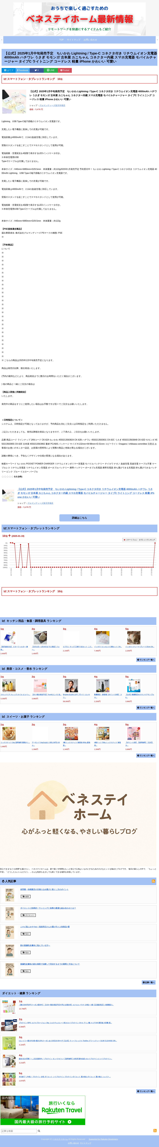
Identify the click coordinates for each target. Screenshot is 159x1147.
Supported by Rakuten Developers (103, 1139)
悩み (26, 934)
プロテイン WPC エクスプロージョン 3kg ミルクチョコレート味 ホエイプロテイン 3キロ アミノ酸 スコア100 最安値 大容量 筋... (65, 1023)
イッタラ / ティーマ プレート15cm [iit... (139, 647)
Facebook (22, 70)
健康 (26, 897)
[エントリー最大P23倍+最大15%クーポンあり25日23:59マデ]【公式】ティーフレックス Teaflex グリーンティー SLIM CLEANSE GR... (68, 1041)
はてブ (8, 70)
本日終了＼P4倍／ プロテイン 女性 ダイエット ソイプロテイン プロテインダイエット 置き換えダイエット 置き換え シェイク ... (65, 1077)
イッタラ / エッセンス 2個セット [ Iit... (108, 647)
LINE (51, 70)
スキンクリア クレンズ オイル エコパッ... (15, 695)
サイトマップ (73, 39)
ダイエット (28, 915)
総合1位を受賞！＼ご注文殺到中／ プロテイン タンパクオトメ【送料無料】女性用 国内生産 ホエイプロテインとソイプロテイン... (65, 1059)
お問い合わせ (90, 39)
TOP (61, 39)
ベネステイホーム (60, 1139)
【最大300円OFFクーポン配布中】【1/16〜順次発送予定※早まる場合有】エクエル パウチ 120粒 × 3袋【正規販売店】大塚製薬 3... (66, 1005)
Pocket (64, 70)
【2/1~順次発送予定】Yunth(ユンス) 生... (46, 695)
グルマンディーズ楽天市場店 (52, 105)
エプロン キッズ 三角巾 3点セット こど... (77, 647)
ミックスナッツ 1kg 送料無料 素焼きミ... (15, 742)
